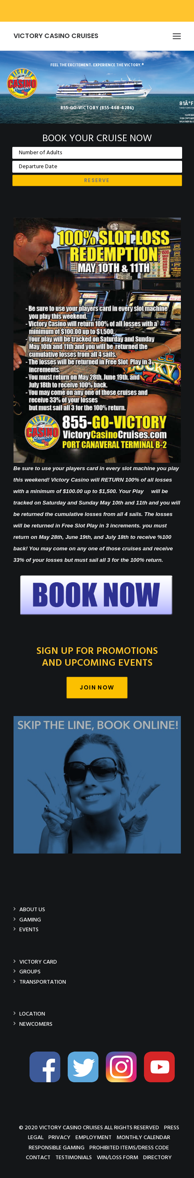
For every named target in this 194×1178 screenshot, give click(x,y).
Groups (30, 971)
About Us (32, 909)
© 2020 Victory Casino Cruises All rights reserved (89, 1127)
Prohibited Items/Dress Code (129, 1147)
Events (29, 929)
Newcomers (35, 1023)
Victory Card (38, 961)
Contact (38, 1157)
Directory (157, 1157)
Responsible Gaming (56, 1147)
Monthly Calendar (143, 1137)
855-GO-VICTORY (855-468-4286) (97, 108)
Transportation (42, 981)
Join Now (97, 687)
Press (171, 1127)
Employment (93, 1137)
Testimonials (73, 1157)
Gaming (30, 919)
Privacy (59, 1137)
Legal (35, 1137)
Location (32, 1013)
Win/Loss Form (117, 1157)
